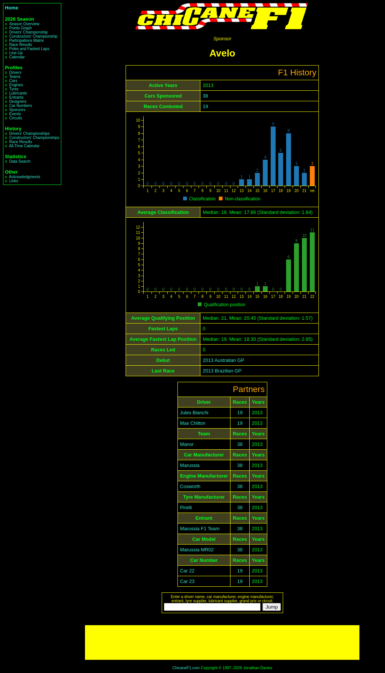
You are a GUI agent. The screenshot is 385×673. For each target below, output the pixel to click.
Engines (16, 85)
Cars (13, 81)
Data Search (19, 161)
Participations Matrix (26, 40)
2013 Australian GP (223, 360)
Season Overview (24, 24)
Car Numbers (20, 106)
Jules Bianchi (194, 412)
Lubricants (18, 93)
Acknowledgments (24, 177)
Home (11, 8)
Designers (17, 101)
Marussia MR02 (197, 549)
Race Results (20, 45)
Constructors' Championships (34, 138)
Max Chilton (193, 423)
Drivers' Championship (28, 32)
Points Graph (20, 28)
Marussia (190, 465)
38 (205, 96)
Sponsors (17, 110)
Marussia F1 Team (200, 528)
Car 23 (187, 581)
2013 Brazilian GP (222, 371)
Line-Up (16, 53)
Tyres (13, 89)
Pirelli (186, 507)
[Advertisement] (222, 642)
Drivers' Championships (29, 133)
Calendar (17, 57)
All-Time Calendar (24, 146)
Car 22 (187, 571)
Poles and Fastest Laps (29, 49)
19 (205, 106)
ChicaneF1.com (186, 668)
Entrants (16, 97)
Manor (187, 444)
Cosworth (190, 486)
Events (15, 114)
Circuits (15, 118)
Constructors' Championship (33, 36)
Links (13, 181)
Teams (14, 77)
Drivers (15, 72)
